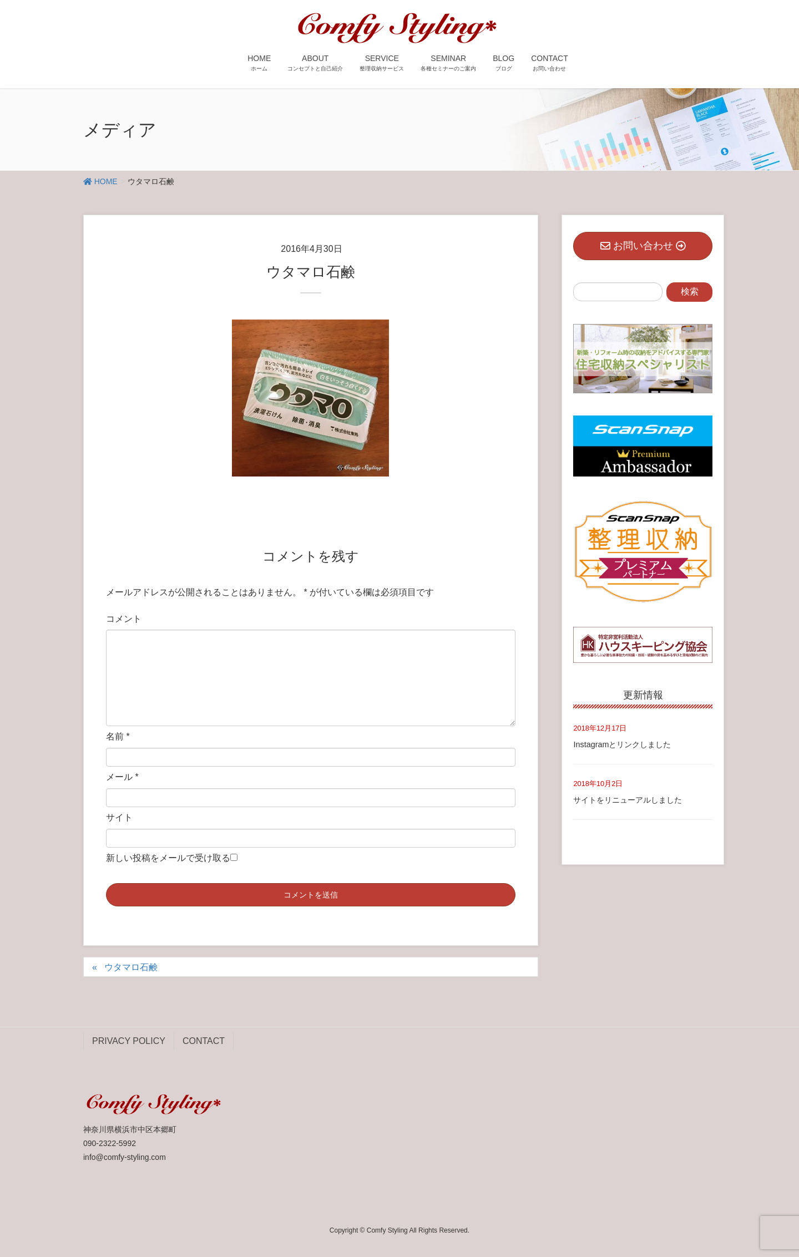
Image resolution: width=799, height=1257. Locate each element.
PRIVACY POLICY (128, 1041)
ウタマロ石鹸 (131, 967)
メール (122, 777)
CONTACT (204, 1041)
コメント (123, 619)
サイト (119, 817)
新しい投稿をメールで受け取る (168, 858)
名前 (118, 736)
